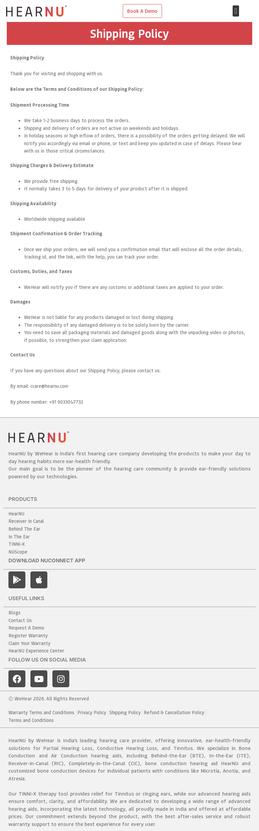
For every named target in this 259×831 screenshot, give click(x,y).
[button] (236, 11)
